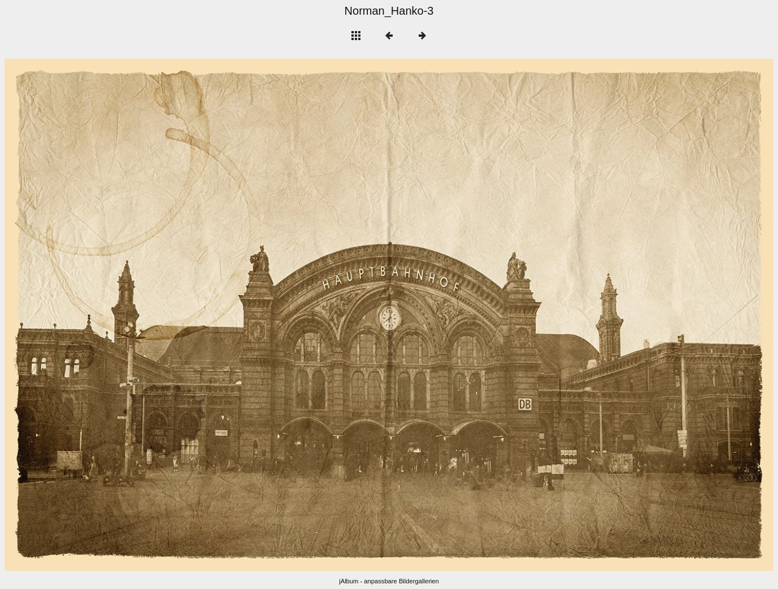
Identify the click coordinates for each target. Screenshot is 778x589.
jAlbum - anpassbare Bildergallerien (389, 581)
